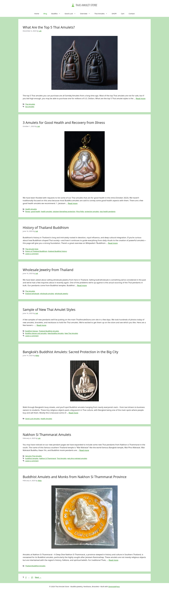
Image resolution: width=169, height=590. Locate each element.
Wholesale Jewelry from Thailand (48, 270)
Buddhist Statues (31, 331)
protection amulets (92, 211)
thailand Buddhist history (57, 251)
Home (36, 13)
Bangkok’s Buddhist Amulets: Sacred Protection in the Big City (70, 352)
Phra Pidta (80, 211)
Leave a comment (31, 254)
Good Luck (71, 13)
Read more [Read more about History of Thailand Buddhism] (113, 243)
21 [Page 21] (32, 577)
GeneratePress (114, 586)
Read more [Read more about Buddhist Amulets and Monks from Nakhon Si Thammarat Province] (113, 560)
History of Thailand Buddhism (46, 227)
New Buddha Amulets (56, 333)
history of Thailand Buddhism (36, 251)
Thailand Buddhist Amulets (49, 331)
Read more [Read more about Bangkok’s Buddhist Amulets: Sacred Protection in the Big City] (73, 413)
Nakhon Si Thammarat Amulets (47, 434)
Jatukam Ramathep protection (64, 211)
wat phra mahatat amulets (77, 458)
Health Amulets (31, 209)
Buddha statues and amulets (36, 333)
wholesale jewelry (61, 294)
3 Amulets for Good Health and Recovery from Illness (64, 122)
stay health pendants (107, 211)
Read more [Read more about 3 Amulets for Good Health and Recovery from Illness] (72, 203)
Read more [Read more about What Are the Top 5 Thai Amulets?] (140, 98)
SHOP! (114, 13)
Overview (86, 13)
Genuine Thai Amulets (33, 456)
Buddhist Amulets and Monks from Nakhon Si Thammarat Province (75, 477)
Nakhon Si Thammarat (47, 458)
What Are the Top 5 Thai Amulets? (49, 27)
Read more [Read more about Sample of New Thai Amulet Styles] (41, 325)
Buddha (56, 13)
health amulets (46, 211)
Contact (132, 13)
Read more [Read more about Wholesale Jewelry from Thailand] (82, 285)
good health (35, 211)
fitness (27, 211)
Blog (45, 13)
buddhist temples (31, 458)
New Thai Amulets (71, 333)
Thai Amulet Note (31, 249)
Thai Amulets (102, 13)
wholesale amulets (47, 294)
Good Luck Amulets (32, 419)
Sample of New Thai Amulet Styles (49, 309)
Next (38, 577)
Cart (122, 13)
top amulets (29, 107)
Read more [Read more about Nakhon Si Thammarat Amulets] (84, 450)
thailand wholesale (32, 294)
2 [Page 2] (26, 577)
